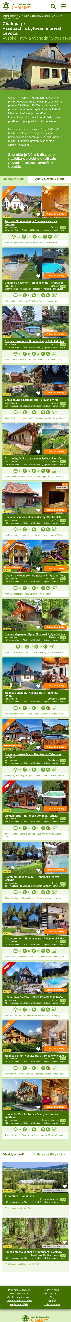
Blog (52, 1297)
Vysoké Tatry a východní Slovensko (45, 16)
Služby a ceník (51, 1290)
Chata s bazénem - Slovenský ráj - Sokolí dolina (34, 341)
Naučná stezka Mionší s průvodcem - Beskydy (33, 1252)
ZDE (56, 237)
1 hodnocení (62, 487)
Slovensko (23, 16)
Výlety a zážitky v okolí (50, 179)
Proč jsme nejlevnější (19, 1290)
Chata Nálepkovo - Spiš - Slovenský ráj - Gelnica (35, 634)
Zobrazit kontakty (55, 214)
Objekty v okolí (13, 179)
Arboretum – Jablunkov (19, 1196)
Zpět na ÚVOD (52, 1304)
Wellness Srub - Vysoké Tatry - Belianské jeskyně (35, 1055)
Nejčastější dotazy (19, 1293)
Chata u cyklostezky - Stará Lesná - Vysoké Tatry (35, 575)
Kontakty (51, 1300)
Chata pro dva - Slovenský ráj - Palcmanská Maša (35, 938)
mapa (63, 1199)
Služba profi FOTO (51, 1293)
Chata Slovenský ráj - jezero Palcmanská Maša (34, 997)
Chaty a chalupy (9, 16)
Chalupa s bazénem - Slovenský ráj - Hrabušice (34, 282)
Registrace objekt (19, 1304)
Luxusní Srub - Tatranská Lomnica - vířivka (31, 815)
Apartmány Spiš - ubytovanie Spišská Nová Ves (34, 458)
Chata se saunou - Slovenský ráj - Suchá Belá (33, 517)
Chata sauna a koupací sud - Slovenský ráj (31, 399)
